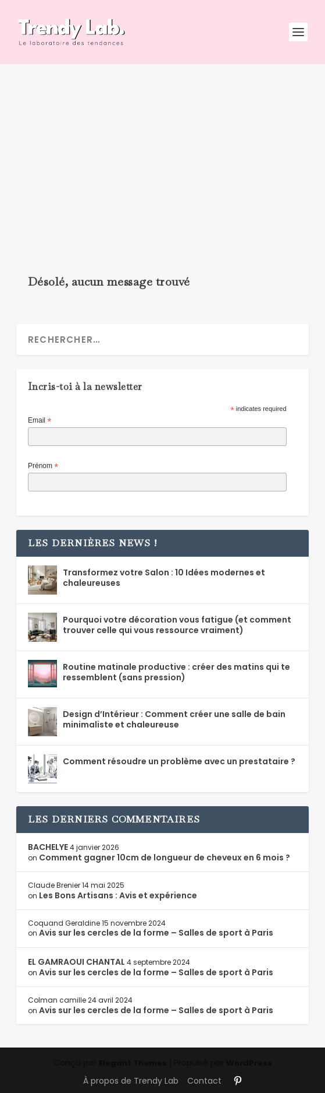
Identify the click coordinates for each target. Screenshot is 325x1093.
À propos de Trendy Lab (130, 1081)
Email (39, 421)
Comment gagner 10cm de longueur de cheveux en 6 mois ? (164, 857)
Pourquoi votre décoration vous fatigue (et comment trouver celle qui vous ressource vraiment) (177, 625)
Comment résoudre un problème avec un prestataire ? (179, 761)
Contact (204, 1081)
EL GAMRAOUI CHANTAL (76, 962)
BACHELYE (48, 847)
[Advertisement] (162, 151)
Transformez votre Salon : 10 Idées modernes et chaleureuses (164, 578)
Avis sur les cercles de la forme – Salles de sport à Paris (156, 933)
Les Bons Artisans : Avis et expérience (118, 895)
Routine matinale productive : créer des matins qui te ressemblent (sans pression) (176, 672)
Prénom (43, 466)
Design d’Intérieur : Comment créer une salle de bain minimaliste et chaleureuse (174, 719)
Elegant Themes (133, 1063)
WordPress (249, 1063)
